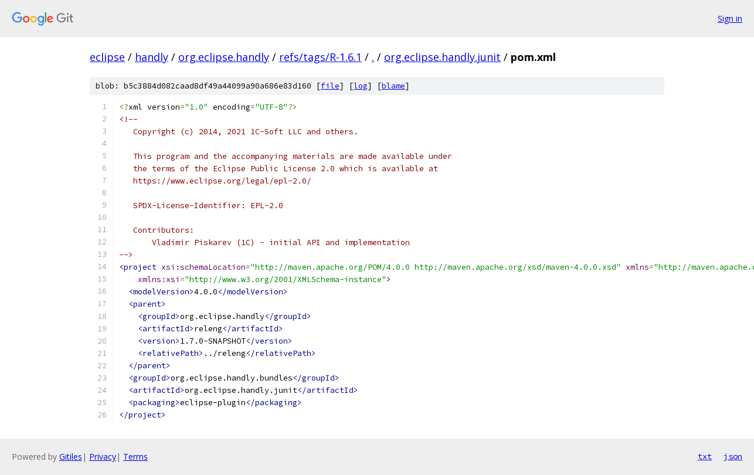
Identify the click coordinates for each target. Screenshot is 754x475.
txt (705, 456)
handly (151, 57)
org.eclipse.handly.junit (442, 57)
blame (393, 86)
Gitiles (70, 456)
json (733, 456)
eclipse (107, 57)
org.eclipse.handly (223, 57)
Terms (135, 456)
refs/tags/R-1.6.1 (320, 57)
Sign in (730, 18)
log (361, 86)
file (330, 86)
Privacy (102, 456)
